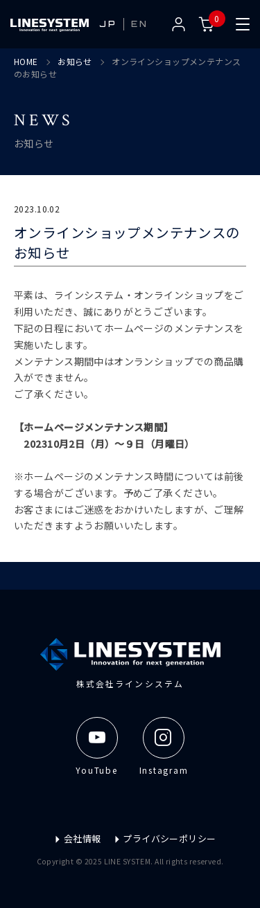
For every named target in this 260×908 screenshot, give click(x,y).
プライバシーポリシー (165, 838)
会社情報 (77, 838)
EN (139, 24)
